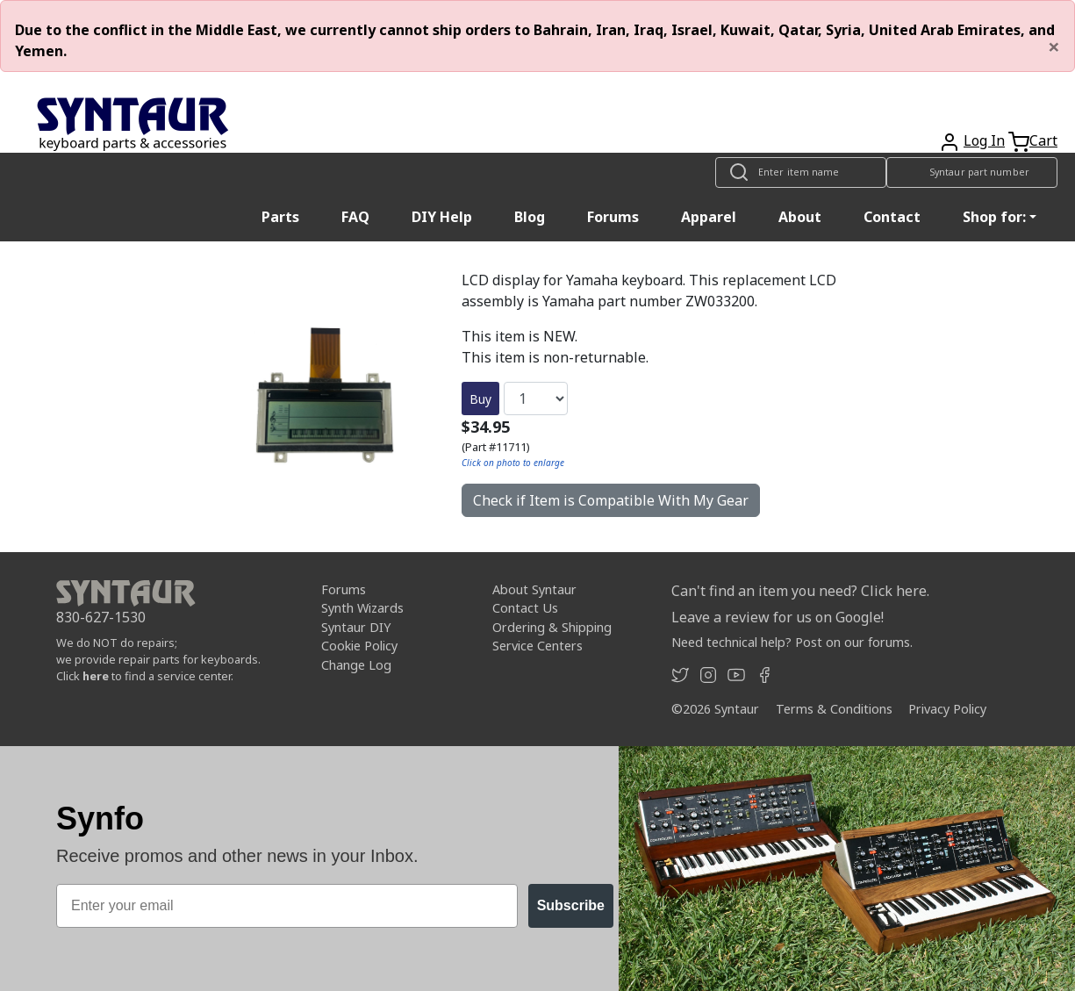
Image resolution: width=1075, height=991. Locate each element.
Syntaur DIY (356, 627)
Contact (892, 216)
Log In (984, 140)
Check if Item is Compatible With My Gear (611, 500)
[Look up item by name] (800, 172)
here (95, 676)
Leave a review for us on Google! (777, 617)
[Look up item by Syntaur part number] (971, 172)
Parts (280, 216)
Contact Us (525, 608)
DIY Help (442, 216)
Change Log (356, 665)
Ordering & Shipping (552, 627)
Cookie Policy (359, 645)
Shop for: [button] (994, 216)
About (799, 216)
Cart (1043, 140)
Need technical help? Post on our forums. (792, 642)
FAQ (355, 216)
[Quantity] (536, 398)
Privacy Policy (947, 708)
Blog (529, 216)
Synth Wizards (362, 608)
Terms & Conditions (834, 708)
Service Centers (537, 645)
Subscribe (571, 905)
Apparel (708, 216)
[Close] (1054, 46)
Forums (613, 216)
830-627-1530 (101, 617)
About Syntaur (534, 589)
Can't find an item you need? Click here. (800, 590)
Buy (480, 399)
